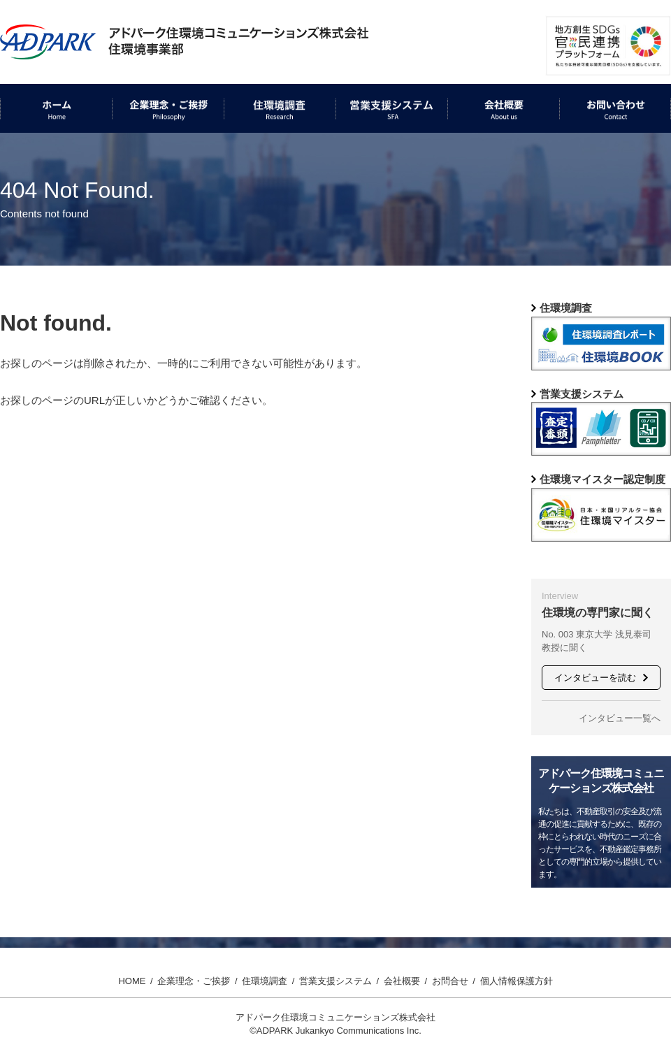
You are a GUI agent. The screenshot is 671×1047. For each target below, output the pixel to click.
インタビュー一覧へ (620, 718)
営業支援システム (377, 144)
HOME (131, 981)
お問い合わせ (590, 144)
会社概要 (468, 144)
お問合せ (450, 981)
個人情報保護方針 (516, 981)
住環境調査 (250, 144)
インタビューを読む (595, 677)
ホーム (15, 144)
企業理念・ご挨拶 (154, 144)
